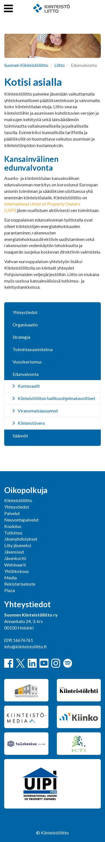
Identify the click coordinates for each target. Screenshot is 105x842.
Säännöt (20, 435)
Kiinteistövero (31, 423)
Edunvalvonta (26, 374)
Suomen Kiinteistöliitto (26, 65)
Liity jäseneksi (17, 545)
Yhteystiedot (25, 312)
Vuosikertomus (27, 361)
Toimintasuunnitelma (33, 349)
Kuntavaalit (29, 386)
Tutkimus (13, 532)
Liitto (59, 65)
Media (10, 577)
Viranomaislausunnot (38, 410)
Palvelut (12, 513)
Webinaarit (15, 564)
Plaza (9, 590)
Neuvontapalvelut (21, 519)
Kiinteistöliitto (18, 500)
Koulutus (12, 526)
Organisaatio (25, 324)
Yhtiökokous (16, 571)
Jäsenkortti (15, 558)
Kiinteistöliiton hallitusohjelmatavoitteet (56, 398)
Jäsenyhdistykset (20, 538)
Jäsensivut (14, 551)
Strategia (21, 337)
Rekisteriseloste (19, 583)
